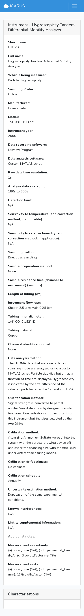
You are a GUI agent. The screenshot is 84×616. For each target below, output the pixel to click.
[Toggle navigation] (74, 6)
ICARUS (14, 6)
